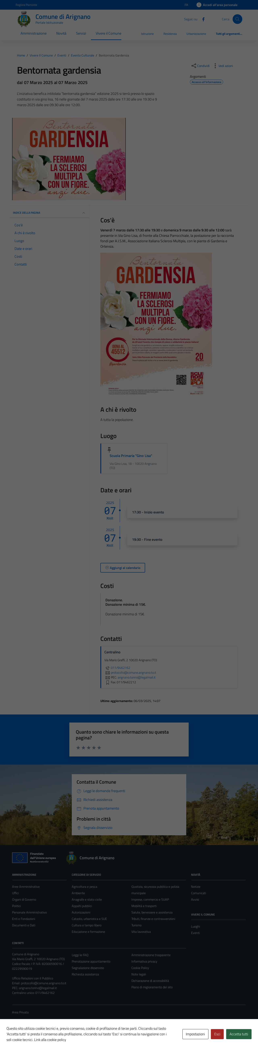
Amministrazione (34, 33)
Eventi (195, 932)
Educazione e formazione (88, 931)
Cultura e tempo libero (86, 925)
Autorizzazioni (81, 912)
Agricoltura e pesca (84, 886)
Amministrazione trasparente (151, 955)
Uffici (15, 893)
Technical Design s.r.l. (39, 1037)
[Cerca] (237, 19)
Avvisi (195, 899)
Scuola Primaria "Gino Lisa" (131, 455)
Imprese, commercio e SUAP (150, 899)
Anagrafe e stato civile (87, 899)
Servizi (81, 33)
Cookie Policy (140, 967)
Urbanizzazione (196, 33)
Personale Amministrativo (29, 912)
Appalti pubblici (82, 905)
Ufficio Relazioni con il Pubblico (32, 978)
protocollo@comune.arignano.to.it (43, 983)
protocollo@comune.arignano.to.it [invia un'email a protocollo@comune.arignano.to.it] (130, 672)
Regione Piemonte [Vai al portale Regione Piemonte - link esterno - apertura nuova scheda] (26, 5)
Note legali (138, 974)
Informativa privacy (144, 961)
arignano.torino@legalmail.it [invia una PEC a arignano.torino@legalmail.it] (137, 677)
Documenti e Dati (23, 925)
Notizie (195, 886)
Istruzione (147, 33)
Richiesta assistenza (85, 974)
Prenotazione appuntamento (91, 961)
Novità (61, 33)
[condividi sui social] (200, 66)
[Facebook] (202, 18)
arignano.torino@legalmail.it (38, 987)
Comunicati (198, 893)
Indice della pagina (49, 212)
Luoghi (195, 926)
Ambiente (78, 893)
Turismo (136, 925)
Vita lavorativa (141, 931)
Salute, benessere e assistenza (152, 912)
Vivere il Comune (108, 33)
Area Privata (20, 1012)
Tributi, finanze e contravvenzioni (153, 918)
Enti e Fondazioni (23, 918)
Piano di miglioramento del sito (152, 987)
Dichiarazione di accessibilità (150, 980)
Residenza (170, 33)
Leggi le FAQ (80, 955)
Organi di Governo (24, 899)
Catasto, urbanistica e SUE (89, 918)
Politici (16, 905)
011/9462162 (117, 667)
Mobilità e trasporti (144, 905)
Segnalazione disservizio (88, 967)
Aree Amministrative (26, 886)
